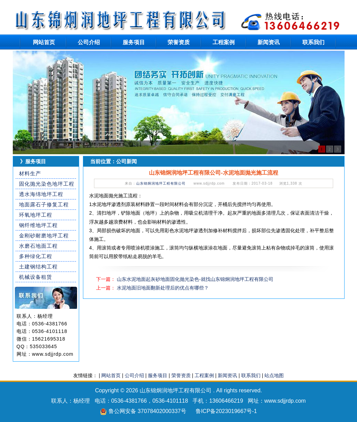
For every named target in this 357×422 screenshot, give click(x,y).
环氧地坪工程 (35, 215)
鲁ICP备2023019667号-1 (226, 411)
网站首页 (44, 42)
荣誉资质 (179, 42)
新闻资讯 (268, 42)
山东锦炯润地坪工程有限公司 (161, 183)
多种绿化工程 (35, 256)
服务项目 (134, 42)
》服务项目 (33, 161)
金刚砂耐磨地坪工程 (44, 235)
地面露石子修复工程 (44, 204)
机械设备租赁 (35, 277)
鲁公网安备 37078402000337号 (147, 411)
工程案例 (224, 42)
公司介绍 (89, 42)
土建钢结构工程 (38, 266)
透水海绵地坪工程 (41, 194)
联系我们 (313, 42)
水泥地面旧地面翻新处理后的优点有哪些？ (163, 288)
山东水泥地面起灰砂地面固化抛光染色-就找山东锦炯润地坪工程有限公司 (195, 279)
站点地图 (274, 375)
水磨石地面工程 (38, 246)
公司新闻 (126, 161)
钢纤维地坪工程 (38, 225)
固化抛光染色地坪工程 (46, 184)
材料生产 (30, 173)
